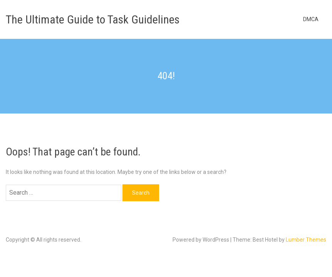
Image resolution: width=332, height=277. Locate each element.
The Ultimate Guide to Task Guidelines (92, 19)
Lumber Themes (306, 240)
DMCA (311, 19)
